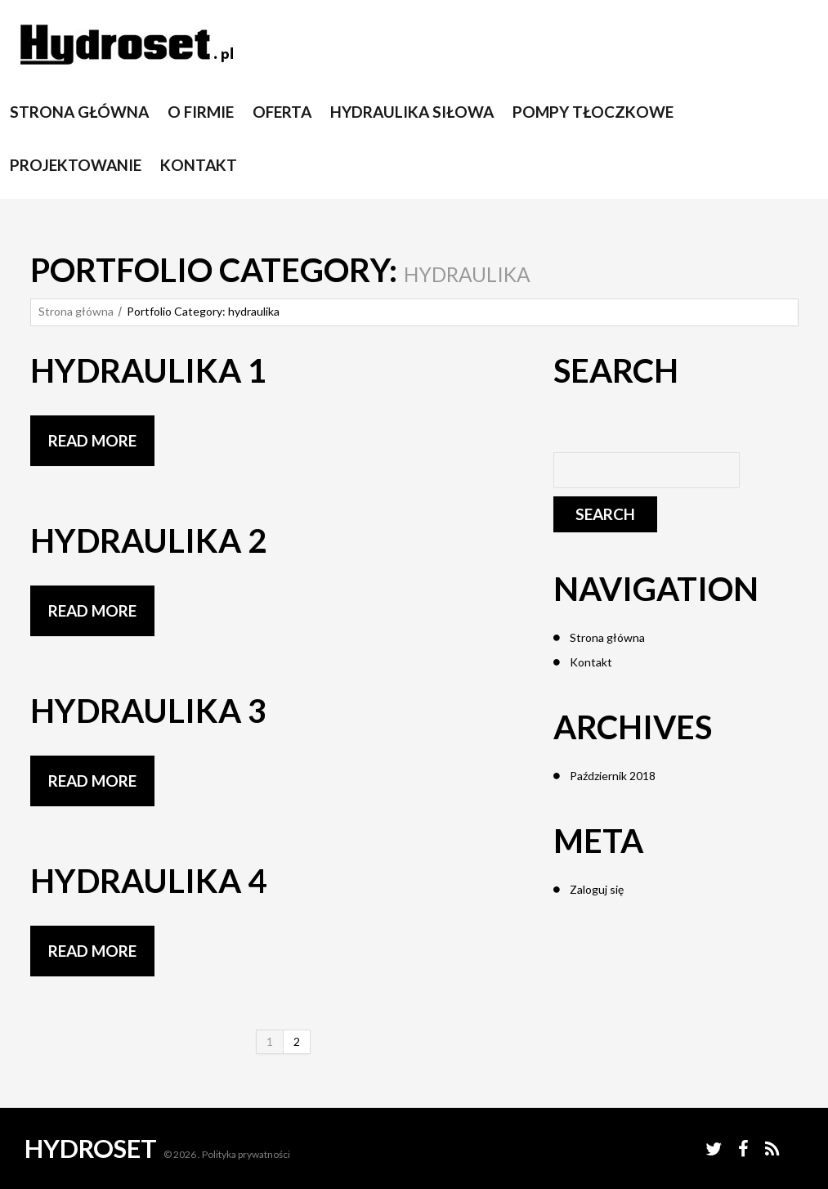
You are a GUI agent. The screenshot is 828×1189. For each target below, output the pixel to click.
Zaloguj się (597, 889)
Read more (92, 440)
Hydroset (91, 1148)
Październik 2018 (613, 776)
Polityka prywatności (246, 1154)
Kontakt (591, 662)
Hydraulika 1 (148, 370)
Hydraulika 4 (148, 880)
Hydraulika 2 (148, 540)
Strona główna (76, 311)
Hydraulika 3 (148, 710)
